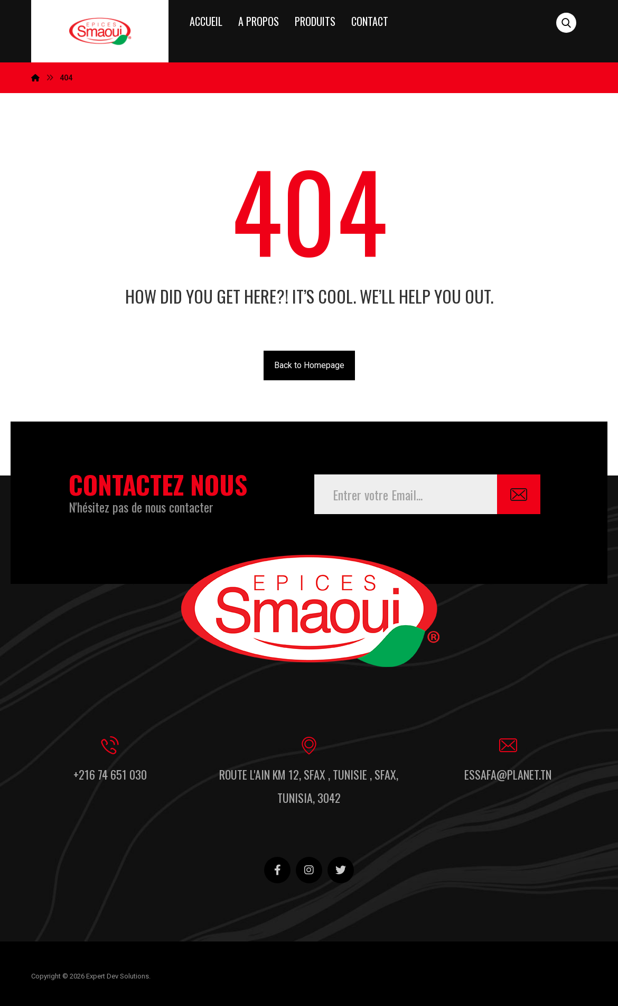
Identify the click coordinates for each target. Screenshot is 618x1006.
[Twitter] (340, 870)
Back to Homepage (309, 365)
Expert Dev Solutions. (118, 976)
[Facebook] (277, 870)
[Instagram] (309, 870)
